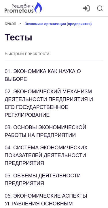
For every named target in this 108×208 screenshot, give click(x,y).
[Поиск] (99, 8)
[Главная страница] (23, 8)
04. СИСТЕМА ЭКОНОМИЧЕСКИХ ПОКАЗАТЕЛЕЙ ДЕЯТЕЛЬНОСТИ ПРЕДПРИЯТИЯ (46, 155)
